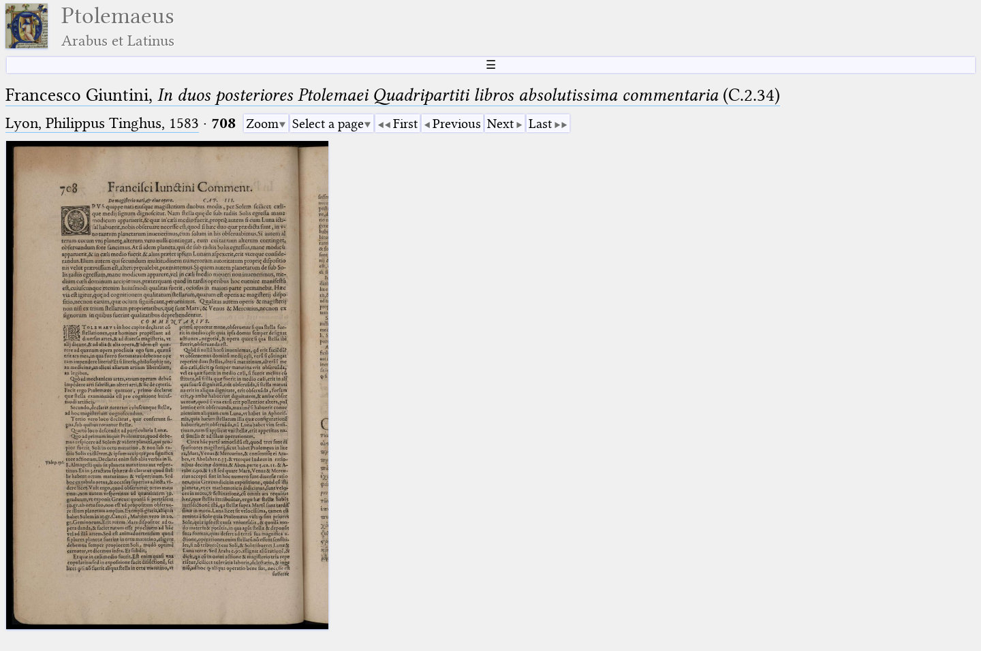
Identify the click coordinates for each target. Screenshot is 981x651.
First (405, 123)
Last (540, 123)
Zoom (262, 123)
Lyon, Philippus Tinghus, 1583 (102, 123)
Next (500, 123)
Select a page (328, 123)
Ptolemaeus (117, 26)
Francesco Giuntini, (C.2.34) (392, 95)
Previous (457, 123)
